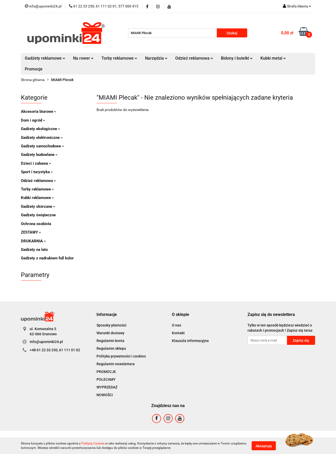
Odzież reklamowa (194, 58)
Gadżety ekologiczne (40, 128)
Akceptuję (263, 446)
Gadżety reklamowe (45, 58)
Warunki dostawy (110, 333)
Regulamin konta (110, 341)
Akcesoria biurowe (38, 111)
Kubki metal (273, 58)
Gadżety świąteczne (38, 215)
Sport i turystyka (37, 172)
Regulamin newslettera (116, 364)
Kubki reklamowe (37, 197)
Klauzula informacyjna (190, 341)
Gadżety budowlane (39, 154)
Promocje (34, 69)
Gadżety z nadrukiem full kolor (47, 258)
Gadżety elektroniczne (42, 137)
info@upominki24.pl (46, 342)
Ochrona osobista (36, 223)
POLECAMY (106, 379)
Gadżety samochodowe (42, 146)
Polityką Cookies (93, 443)
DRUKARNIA (33, 241)
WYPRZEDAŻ (107, 387)
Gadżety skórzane (38, 206)
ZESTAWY (31, 232)
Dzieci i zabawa (36, 163)
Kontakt (178, 333)
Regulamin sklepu (111, 348)
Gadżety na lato (34, 249)
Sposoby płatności (111, 325)
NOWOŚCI (105, 395)
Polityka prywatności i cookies (121, 356)
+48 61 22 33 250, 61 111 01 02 (55, 350)
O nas (176, 325)
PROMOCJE (106, 372)
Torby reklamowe (119, 58)
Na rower (83, 58)
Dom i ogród (33, 120)
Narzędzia (156, 58)
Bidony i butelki (237, 58)
